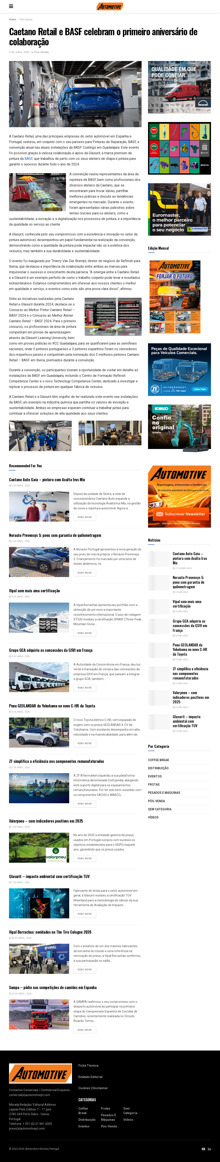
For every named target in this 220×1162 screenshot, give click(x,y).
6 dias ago (180, 707)
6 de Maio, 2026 (19, 485)
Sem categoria (159, 809)
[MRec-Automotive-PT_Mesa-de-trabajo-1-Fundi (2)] (179, 209)
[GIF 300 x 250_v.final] (179, 87)
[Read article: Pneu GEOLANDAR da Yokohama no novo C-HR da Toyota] (39, 733)
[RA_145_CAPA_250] (175, 297)
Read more (87, 517)
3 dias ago (180, 611)
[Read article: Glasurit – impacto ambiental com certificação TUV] (39, 903)
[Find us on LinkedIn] (209, 1148)
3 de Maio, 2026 (19, 712)
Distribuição (158, 768)
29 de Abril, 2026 (20, 994)
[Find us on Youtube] (203, 1148)
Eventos (155, 776)
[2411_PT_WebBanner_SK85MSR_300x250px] (179, 430)
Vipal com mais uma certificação (34, 590)
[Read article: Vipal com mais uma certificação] (39, 618)
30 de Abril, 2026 (20, 938)
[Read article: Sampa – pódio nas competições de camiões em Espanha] (39, 1014)
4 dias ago (180, 659)
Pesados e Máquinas (164, 793)
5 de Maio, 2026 (19, 541)
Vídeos (153, 817)
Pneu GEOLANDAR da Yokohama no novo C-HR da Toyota (52, 705)
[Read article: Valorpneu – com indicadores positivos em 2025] (39, 848)
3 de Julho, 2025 (19, 52)
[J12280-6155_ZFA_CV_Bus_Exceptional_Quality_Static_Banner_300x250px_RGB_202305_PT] (179, 369)
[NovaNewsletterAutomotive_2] (179, 496)
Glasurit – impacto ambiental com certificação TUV (49, 876)
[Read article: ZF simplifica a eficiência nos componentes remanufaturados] (39, 788)
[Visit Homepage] (109, 6)
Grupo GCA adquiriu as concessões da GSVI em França (51, 650)
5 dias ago (180, 683)
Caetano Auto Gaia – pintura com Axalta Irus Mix (47, 479)
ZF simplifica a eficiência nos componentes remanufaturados (56, 761)
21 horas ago (182, 568)
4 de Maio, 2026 (19, 597)
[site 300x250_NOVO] (179, 148)
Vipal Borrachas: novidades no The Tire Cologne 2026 (50, 932)
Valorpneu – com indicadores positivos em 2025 (46, 821)
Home (12, 19)
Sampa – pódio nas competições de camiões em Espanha (53, 987)
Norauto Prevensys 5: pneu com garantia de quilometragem (55, 535)
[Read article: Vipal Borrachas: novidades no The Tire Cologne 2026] (39, 959)
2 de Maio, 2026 (19, 767)
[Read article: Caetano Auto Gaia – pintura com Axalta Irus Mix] (39, 507)
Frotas (154, 784)
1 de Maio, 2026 (19, 827)
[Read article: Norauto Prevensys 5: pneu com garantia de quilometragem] (39, 562)
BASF (28, 159)
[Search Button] (209, 6)
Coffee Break (158, 760)
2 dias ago (180, 592)
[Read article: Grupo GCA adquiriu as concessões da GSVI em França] (39, 677)
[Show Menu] (11, 6)
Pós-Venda (26, 19)
